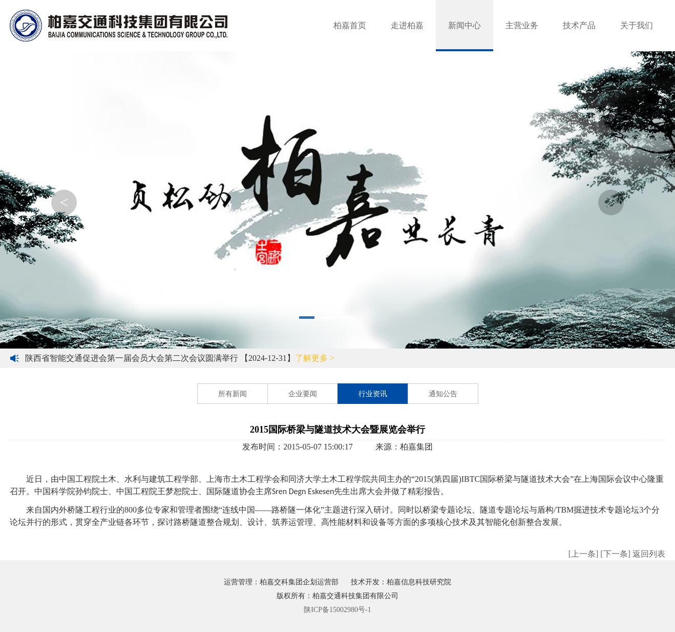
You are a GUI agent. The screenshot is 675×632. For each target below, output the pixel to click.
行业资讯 (372, 394)
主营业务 (521, 25)
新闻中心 (464, 25)
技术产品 (579, 25)
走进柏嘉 (407, 25)
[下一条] (615, 553)
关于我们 (636, 25)
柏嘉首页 (349, 25)
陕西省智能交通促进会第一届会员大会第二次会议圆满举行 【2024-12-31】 (179, 358)
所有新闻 (232, 394)
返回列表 (648, 553)
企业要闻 (302, 394)
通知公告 (443, 394)
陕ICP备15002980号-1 (337, 610)
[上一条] (583, 553)
